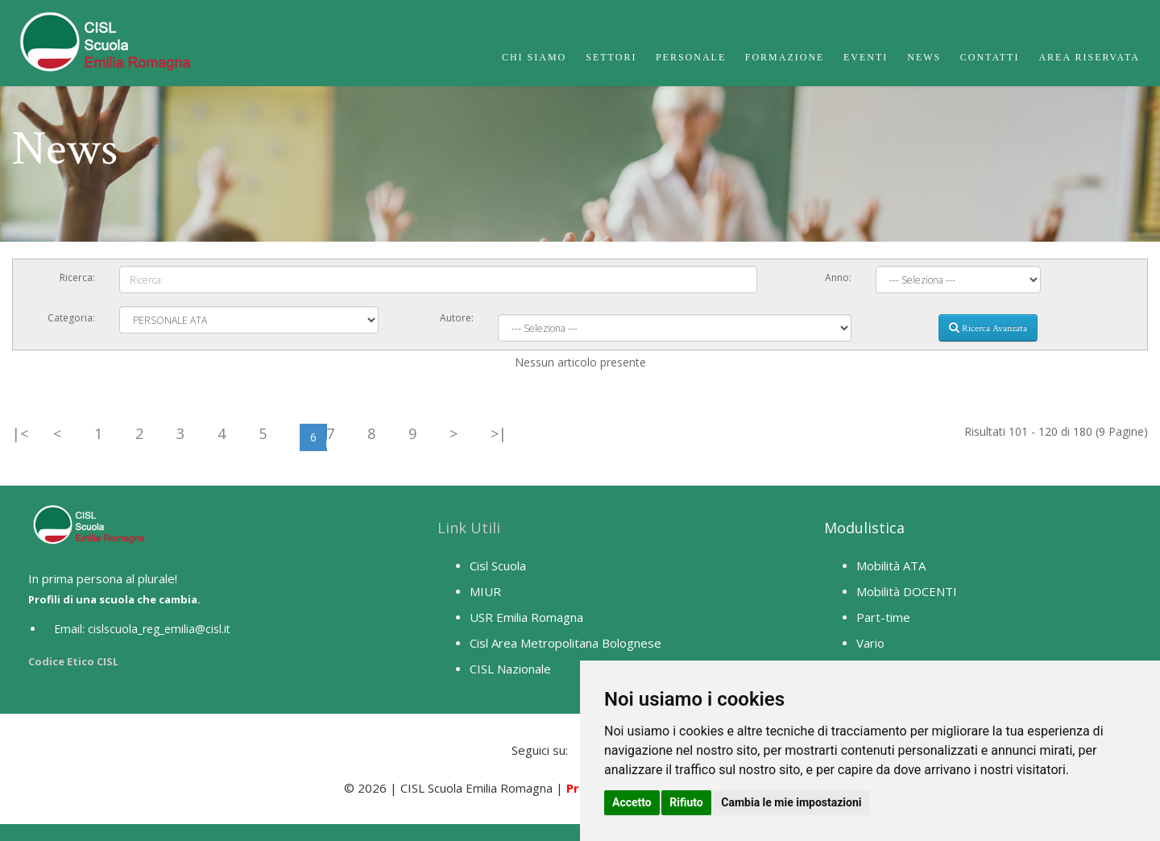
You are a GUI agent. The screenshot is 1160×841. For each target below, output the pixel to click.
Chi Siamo (534, 57)
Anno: (838, 277)
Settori (611, 57)
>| (499, 433)
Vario (870, 643)
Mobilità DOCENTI (906, 591)
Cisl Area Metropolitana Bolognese (565, 643)
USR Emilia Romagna (526, 617)
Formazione (785, 57)
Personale (691, 57)
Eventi (865, 57)
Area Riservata (1089, 57)
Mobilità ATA (891, 565)
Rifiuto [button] (686, 802)
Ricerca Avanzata (988, 327)
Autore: (457, 318)
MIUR (485, 591)
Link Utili (468, 527)
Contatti (990, 57)
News (924, 57)
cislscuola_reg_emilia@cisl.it (159, 628)
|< (20, 433)
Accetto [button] (632, 802)
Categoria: (71, 318)
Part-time (883, 617)
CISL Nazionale (510, 669)
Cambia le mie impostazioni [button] (791, 802)
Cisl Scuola (498, 565)
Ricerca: (77, 277)
